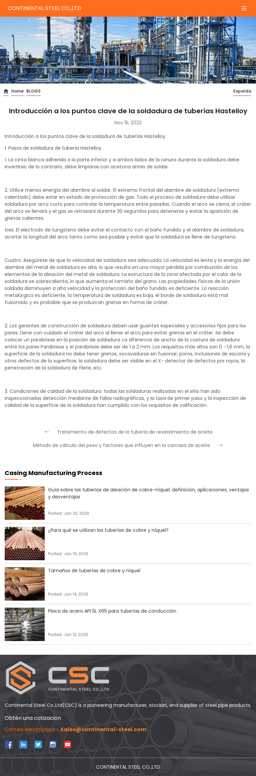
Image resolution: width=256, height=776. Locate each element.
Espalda (242, 91)
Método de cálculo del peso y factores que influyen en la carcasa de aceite (128, 445)
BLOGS (33, 91)
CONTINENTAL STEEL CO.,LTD (44, 8)
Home (17, 91)
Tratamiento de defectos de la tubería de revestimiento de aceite (128, 432)
